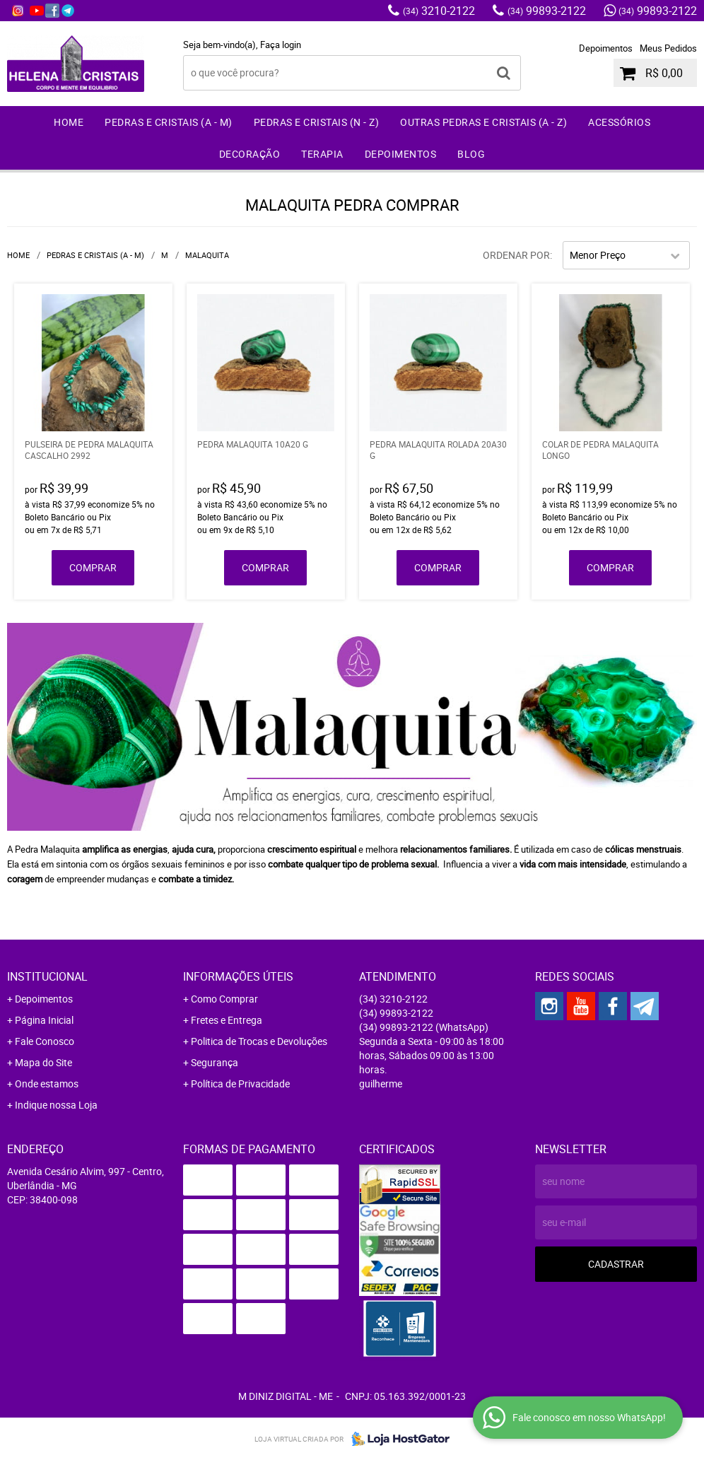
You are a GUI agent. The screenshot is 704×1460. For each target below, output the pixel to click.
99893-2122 (547, 10)
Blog (471, 153)
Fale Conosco (44, 1041)
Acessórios (619, 122)
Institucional (47, 976)
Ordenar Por (516, 255)
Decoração (250, 153)
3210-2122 (439, 10)
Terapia (322, 153)
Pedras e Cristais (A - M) (169, 122)
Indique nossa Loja (56, 1104)
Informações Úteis (238, 976)
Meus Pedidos (668, 48)
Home (68, 122)
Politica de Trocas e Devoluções (259, 1041)
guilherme (380, 1083)
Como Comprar (224, 998)
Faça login (280, 44)
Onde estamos (46, 1083)
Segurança (214, 1062)
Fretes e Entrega (226, 1020)
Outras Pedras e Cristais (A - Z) (483, 122)
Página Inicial (44, 1020)
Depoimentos (606, 48)
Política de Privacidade (240, 1083)
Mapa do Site (43, 1062)
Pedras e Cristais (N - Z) (317, 122)
